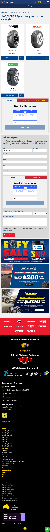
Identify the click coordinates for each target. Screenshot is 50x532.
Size (4, 148)
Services (5, 448)
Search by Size (6, 433)
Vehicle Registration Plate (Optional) (13, 211)
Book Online (6, 470)
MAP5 (37, 51)
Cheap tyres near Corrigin (9, 500)
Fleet (3, 472)
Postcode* (6, 171)
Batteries (4, 450)
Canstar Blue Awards (8, 496)
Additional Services (7, 459)
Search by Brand (7, 435)
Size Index (5, 483)
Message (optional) (8, 217)
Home (4, 12)
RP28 (12, 88)
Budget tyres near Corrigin (9, 498)
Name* (5, 154)
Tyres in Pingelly (6, 491)
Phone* (5, 159)
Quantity (35, 148)
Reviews (5, 477)
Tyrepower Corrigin (25, 6)
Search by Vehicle (7, 431)
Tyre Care (5, 437)
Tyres (4, 428)
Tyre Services (6, 455)
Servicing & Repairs (7, 452)
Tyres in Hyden (6, 487)
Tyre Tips (4, 439)
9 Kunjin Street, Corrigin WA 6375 (17, 390)
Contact (4, 468)
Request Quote (8, 235)
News (4, 475)
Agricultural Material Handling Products (13, 461)
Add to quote (10, 58)
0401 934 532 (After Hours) (13, 397)
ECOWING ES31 (12, 51)
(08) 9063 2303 (10, 394)
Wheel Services (6, 457)
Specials (5, 466)
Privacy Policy (36, 228)
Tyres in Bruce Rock (7, 485)
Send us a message (11, 400)
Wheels (4, 442)
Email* (5, 165)
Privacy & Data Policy (12, 524)
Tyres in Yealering (7, 494)
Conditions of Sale (22, 524)
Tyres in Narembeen (8, 489)
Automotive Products (8, 463)
